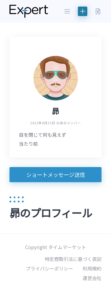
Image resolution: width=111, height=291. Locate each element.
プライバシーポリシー (49, 268)
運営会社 (92, 277)
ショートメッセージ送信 (55, 174)
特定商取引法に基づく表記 (73, 258)
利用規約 (92, 268)
